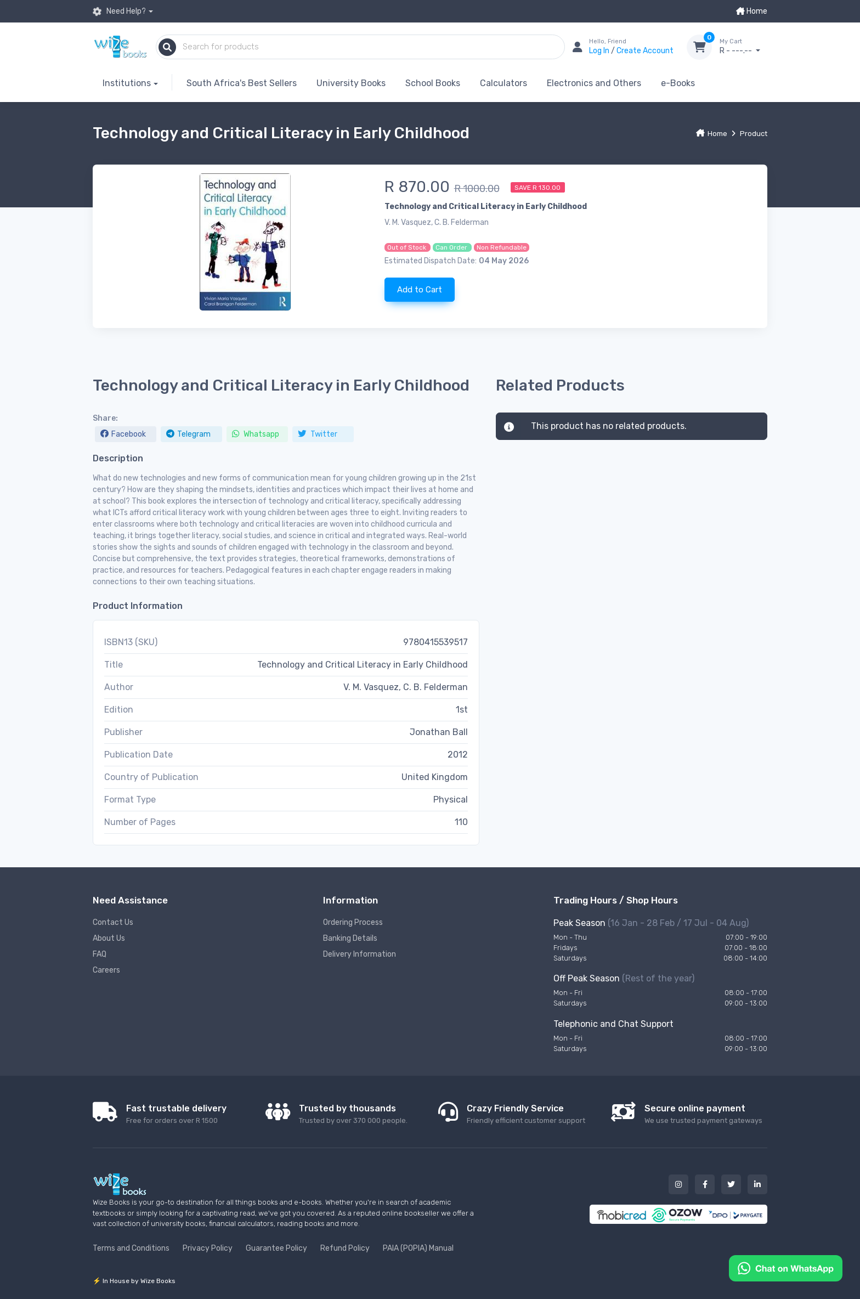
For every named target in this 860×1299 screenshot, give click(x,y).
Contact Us (113, 922)
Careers (106, 970)
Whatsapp (255, 434)
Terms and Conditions (131, 1248)
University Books (351, 83)
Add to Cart (419, 290)
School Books (432, 83)
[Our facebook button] (705, 1184)
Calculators (503, 83)
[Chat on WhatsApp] (785, 1267)
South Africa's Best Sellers (241, 83)
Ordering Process (353, 922)
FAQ (99, 954)
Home (751, 11)
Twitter (317, 434)
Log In (600, 50)
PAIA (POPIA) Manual (418, 1248)
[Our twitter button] (731, 1184)
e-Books (678, 83)
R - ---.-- (743, 46)
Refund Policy (345, 1248)
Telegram (188, 434)
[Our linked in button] (757, 1184)
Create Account (645, 50)
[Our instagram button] (678, 1184)
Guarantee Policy (276, 1248)
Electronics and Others (594, 83)
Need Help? (119, 11)
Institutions (127, 83)
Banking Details (350, 938)
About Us (109, 938)
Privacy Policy (208, 1248)
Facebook (123, 434)
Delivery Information (359, 954)
